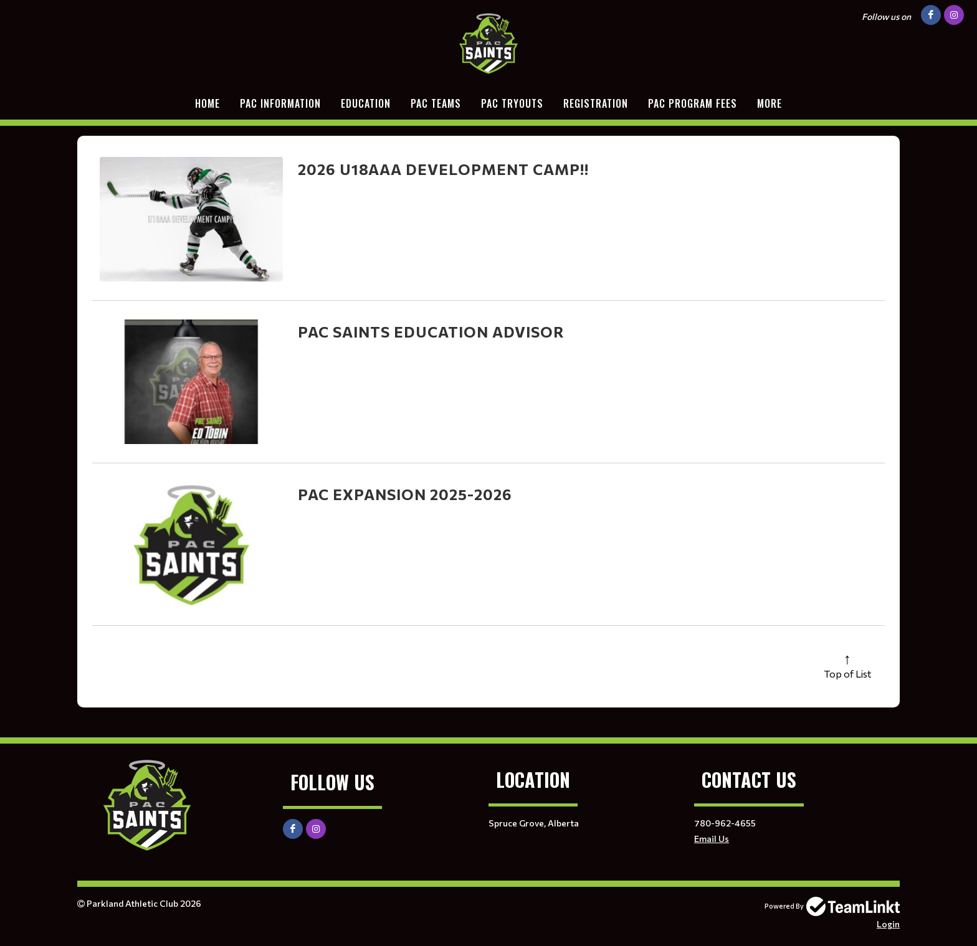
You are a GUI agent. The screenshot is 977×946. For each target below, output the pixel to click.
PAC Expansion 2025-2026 (405, 494)
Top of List (847, 673)
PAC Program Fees (692, 103)
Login (888, 924)
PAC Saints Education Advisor (431, 332)
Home (207, 103)
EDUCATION (366, 103)
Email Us (711, 838)
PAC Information (280, 103)
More (769, 103)
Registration (595, 103)
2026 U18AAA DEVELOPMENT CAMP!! (443, 169)
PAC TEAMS (436, 103)
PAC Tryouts (512, 103)
